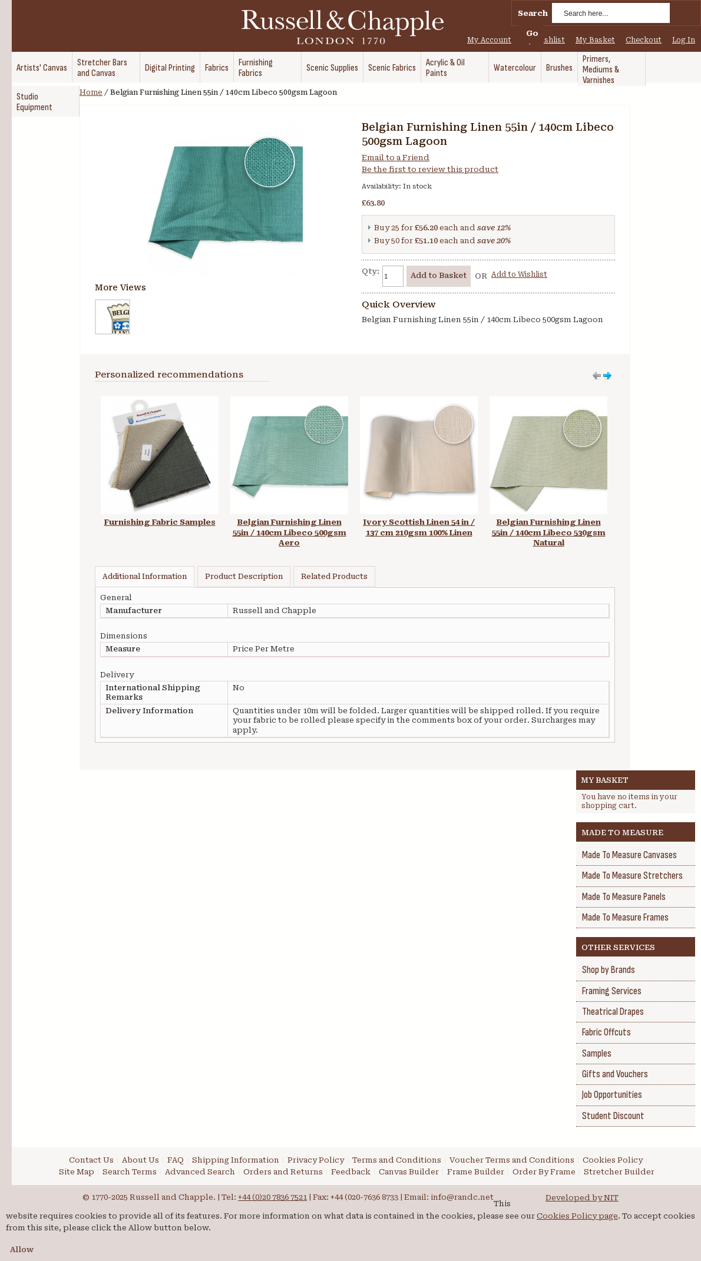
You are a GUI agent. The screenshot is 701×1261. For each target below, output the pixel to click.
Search (533, 13)
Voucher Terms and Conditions (511, 1160)
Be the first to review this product (430, 169)
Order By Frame (544, 1171)
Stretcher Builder (619, 1171)
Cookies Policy (613, 1160)
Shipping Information (235, 1160)
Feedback (351, 1171)
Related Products (334, 576)
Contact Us (91, 1160)
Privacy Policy (315, 1160)
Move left (607, 375)
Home (91, 92)
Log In (683, 40)
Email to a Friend (395, 157)
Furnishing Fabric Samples (160, 522)
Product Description (244, 576)
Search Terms (129, 1171)
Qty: (370, 271)
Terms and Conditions (396, 1160)
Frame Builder (475, 1171)
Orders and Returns (283, 1171)
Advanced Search (200, 1171)
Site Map (76, 1171)
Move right (596, 375)
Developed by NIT (582, 1197)
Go (532, 33)
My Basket (595, 40)
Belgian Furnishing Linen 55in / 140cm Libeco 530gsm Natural (549, 532)
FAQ (175, 1160)
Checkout (644, 40)
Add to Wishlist (519, 274)
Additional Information (144, 576)
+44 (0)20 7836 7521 (272, 1197)
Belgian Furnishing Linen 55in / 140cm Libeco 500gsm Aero (289, 532)
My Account (489, 40)
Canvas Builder (409, 1171)
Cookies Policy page (577, 1216)
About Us (140, 1160)
